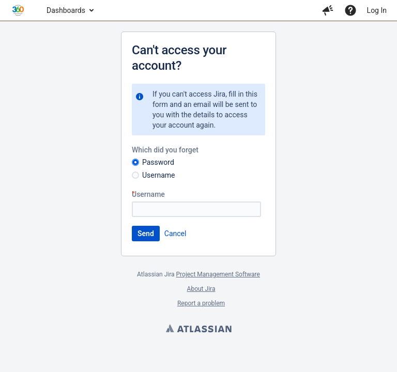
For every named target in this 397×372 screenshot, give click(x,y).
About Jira (201, 288)
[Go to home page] (18, 10)
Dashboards (66, 10)
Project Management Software (218, 274)
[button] (327, 10)
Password (158, 162)
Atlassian (198, 329)
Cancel (175, 233)
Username (158, 175)
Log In (377, 10)
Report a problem (201, 303)
